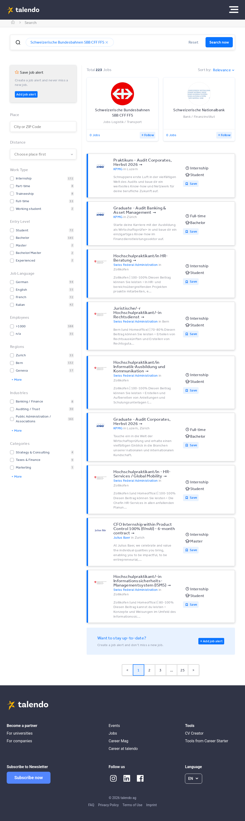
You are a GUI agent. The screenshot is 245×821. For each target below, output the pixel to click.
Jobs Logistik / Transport (122, 122)
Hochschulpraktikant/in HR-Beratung (140, 257)
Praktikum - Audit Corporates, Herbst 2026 (142, 162)
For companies (19, 741)
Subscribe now (28, 777)
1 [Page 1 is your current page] (138, 670)
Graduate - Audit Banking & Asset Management (139, 210)
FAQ (91, 805)
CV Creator (194, 733)
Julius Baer (121, 537)
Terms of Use (132, 805)
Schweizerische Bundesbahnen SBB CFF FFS (69, 42)
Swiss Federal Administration (135, 264)
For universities (20, 733)
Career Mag (118, 741)
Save (193, 183)
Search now (219, 42)
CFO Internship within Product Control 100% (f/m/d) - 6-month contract (144, 528)
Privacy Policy (108, 805)
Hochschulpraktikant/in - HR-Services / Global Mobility (142, 473)
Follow (149, 135)
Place (14, 114)
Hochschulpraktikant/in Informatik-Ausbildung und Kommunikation (139, 366)
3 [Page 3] (160, 670)
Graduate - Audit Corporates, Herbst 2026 (142, 421)
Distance (18, 142)
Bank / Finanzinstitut (199, 116)
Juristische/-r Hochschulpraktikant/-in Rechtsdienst (137, 312)
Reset (193, 42)
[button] (18, 42)
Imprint (151, 805)
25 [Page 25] (182, 670)
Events (114, 725)
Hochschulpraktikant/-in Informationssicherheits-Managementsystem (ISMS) (139, 580)
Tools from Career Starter (206, 741)
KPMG (117, 169)
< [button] (127, 670)
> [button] (193, 670)
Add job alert (26, 94)
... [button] (171, 670)
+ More (16, 379)
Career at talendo (123, 748)
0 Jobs (95, 135)
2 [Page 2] (149, 670)
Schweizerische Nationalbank (199, 109)
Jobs (113, 733)
